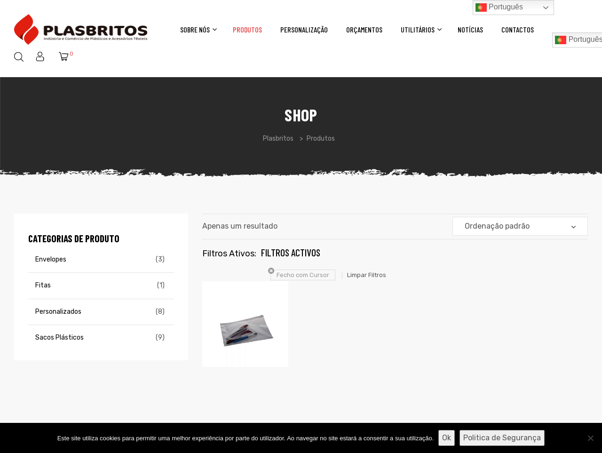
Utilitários (420, 29)
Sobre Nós (197, 29)
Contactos (517, 29)
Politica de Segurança (502, 437)
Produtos (247, 29)
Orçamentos (364, 29)
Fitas (43, 285)
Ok (446, 437)
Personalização (304, 29)
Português (499, 7)
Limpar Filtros (366, 274)
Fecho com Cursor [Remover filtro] (303, 274)
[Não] (590, 438)
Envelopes (50, 259)
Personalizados (58, 312)
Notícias (470, 29)
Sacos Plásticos (59, 338)
